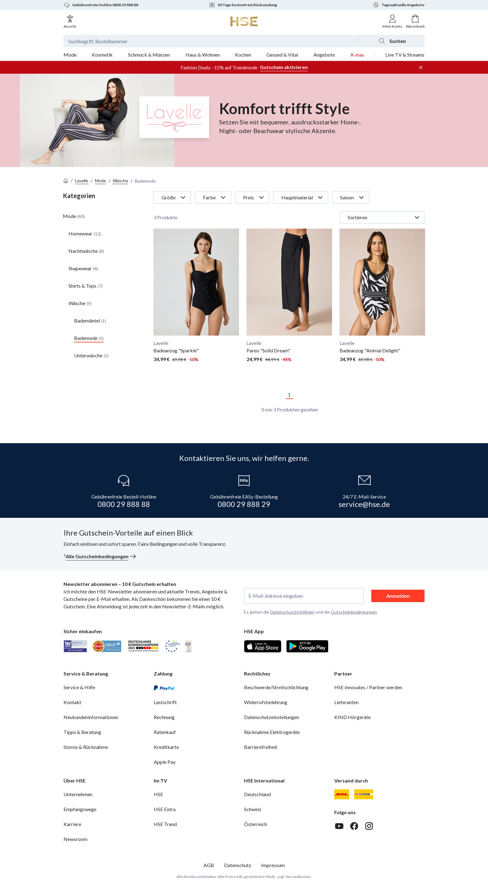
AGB (209, 865)
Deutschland (257, 794)
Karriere (72, 824)
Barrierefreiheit (260, 747)
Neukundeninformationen (90, 717)
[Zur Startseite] (244, 21)
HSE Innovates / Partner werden (368, 687)
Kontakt (72, 702)
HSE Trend (165, 824)
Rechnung (164, 717)
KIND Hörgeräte (352, 717)
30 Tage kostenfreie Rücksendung (243, 5)
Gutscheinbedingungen (354, 612)
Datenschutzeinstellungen (271, 717)
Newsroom (75, 839)
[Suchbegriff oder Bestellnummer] (211, 41)
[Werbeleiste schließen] (421, 67)
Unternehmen (77, 794)
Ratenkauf (165, 732)
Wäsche (120, 180)
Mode (100, 180)
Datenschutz (237, 865)
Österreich (255, 824)
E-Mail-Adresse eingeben (275, 595)
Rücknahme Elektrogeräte (272, 732)
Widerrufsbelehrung (265, 702)
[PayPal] (164, 687)
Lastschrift (165, 702)
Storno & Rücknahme (85, 747)
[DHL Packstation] (363, 794)
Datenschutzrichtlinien (292, 612)
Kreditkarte (166, 747)
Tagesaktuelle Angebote (399, 5)
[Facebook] (354, 826)
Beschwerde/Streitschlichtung (276, 687)
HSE (158, 794)
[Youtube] (339, 826)
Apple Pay (165, 762)
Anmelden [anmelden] (398, 596)
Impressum (273, 865)
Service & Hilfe (79, 687)
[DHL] (341, 794)
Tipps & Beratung (82, 732)
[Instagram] (369, 826)
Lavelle (81, 180)
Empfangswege (79, 809)
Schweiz (252, 809)
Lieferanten (346, 702)
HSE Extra (165, 809)
